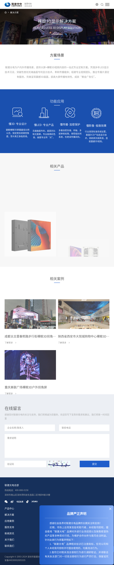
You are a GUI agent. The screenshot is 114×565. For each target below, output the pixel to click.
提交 (94, 464)
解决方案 (14, 12)
